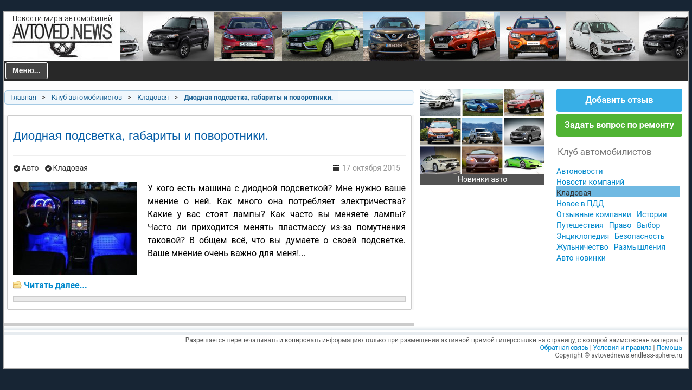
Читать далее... (55, 285)
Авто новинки (581, 257)
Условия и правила (622, 348)
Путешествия (580, 225)
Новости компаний (590, 182)
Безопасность (639, 236)
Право (620, 225)
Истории (652, 214)
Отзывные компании (593, 214)
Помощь (669, 348)
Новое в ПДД (580, 203)
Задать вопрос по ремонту (619, 125)
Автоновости (579, 171)
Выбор (648, 225)
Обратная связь (564, 348)
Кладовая (153, 97)
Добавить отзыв (619, 100)
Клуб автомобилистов (87, 97)
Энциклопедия (582, 236)
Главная (23, 97)
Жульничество (582, 247)
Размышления (639, 247)
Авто (30, 168)
